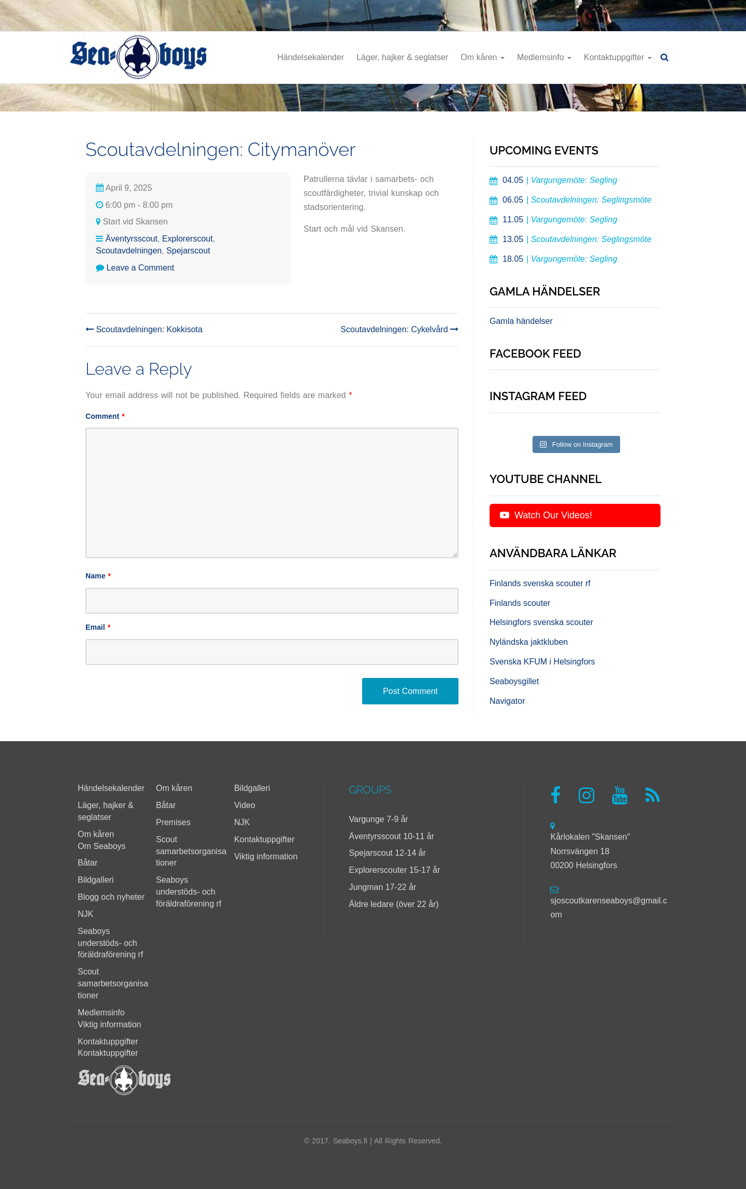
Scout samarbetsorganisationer (113, 983)
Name (98, 576)
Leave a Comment (140, 267)
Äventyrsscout (131, 238)
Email (97, 627)
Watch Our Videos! (546, 515)
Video (244, 805)
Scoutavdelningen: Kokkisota (144, 329)
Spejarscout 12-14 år (387, 852)
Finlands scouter (520, 603)
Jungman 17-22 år (383, 887)
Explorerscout (187, 238)
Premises (173, 822)
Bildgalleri (95, 879)
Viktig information (109, 1024)
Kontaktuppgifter (618, 57)
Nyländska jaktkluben (529, 642)
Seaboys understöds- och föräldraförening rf (110, 943)
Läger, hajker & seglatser (402, 57)
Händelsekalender (310, 57)
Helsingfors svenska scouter (541, 622)
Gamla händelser (521, 321)
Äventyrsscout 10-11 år (392, 836)
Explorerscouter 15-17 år (394, 870)
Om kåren (483, 57)
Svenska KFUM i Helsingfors (542, 661)
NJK (85, 914)
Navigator (507, 701)
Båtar (87, 862)
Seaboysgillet (514, 681)
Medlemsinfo (544, 57)
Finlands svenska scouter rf (540, 583)
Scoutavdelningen (129, 250)
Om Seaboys (101, 846)
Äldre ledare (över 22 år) (394, 904)
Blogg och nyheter (111, 897)
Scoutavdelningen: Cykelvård (399, 329)
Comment (105, 416)
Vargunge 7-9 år (378, 819)
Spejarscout (188, 250)
